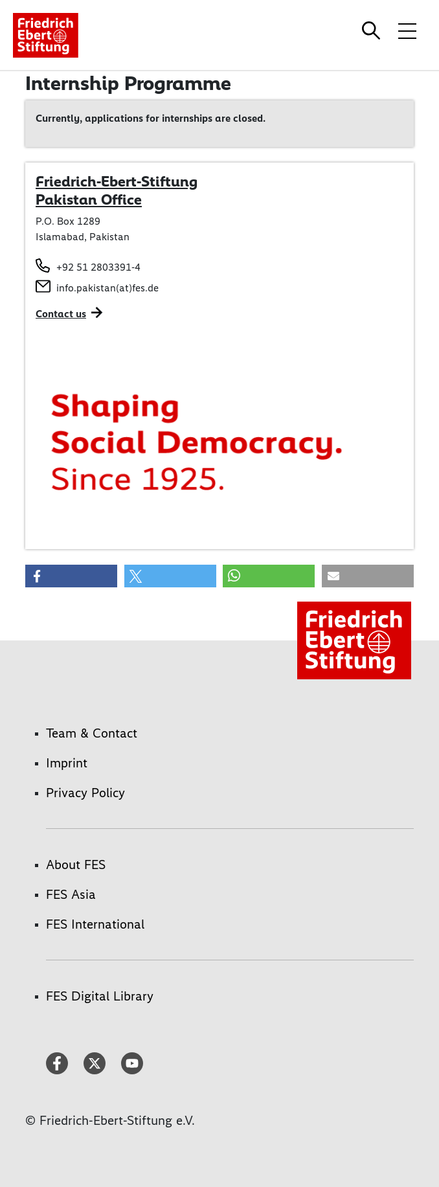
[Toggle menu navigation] (407, 30)
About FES (76, 864)
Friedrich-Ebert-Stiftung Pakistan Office (116, 190)
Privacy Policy (85, 792)
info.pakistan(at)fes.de (107, 288)
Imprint (66, 763)
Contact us (61, 314)
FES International (95, 924)
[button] (71, 576)
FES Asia (71, 894)
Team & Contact (91, 733)
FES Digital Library (99, 996)
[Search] (372, 30)
